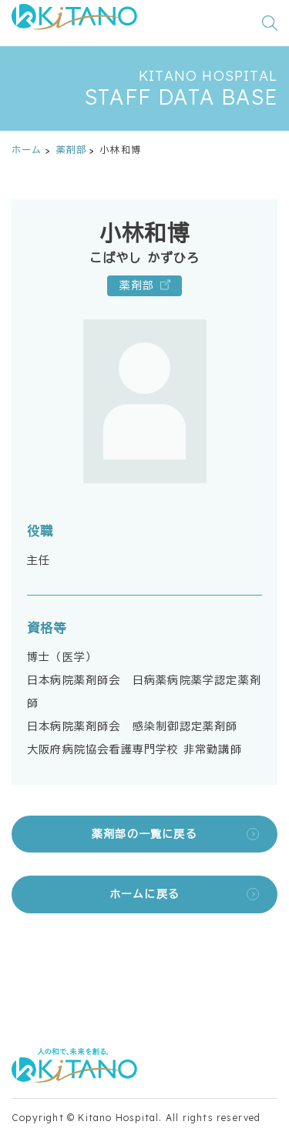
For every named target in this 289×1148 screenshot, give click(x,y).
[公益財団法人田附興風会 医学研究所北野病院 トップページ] (74, 23)
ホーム (27, 149)
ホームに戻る (144, 894)
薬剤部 (71, 149)
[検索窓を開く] (269, 23)
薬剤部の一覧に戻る (144, 834)
